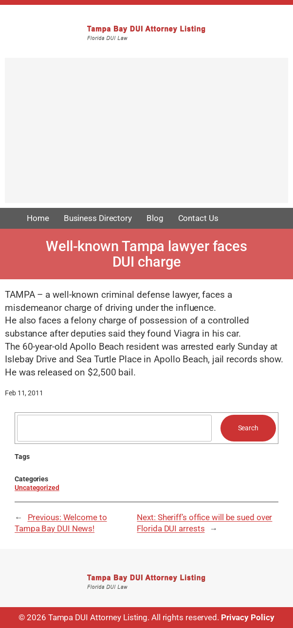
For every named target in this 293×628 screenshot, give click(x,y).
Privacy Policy (248, 617)
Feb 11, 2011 (24, 393)
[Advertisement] (146, 135)
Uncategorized (37, 488)
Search (248, 428)
